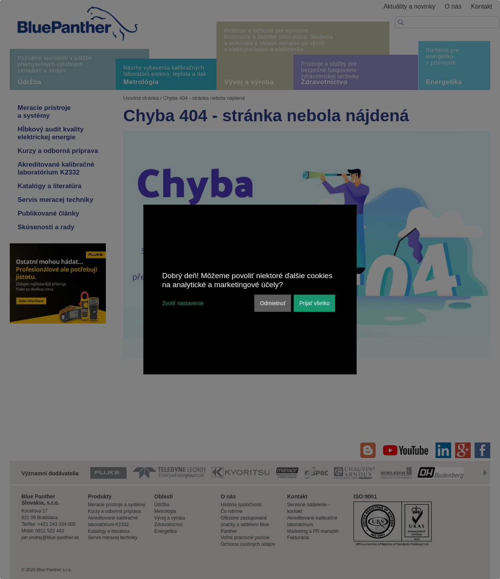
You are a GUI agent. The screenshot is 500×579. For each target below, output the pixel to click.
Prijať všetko (314, 303)
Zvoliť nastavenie (183, 303)
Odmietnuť (273, 303)
